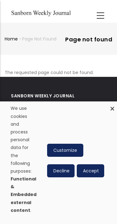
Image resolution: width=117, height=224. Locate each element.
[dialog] (58, 162)
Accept (91, 171)
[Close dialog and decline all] (112, 105)
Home (11, 39)
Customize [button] (65, 150)
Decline (61, 171)
